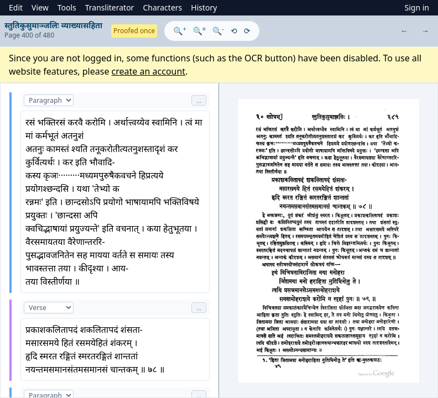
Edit (16, 7)
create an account (149, 71)
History (204, 7)
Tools (67, 7)
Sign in (417, 7)
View (40, 7)
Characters (162, 7)
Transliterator (109, 7)
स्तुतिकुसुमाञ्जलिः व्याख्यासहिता (53, 25)
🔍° (199, 30)
